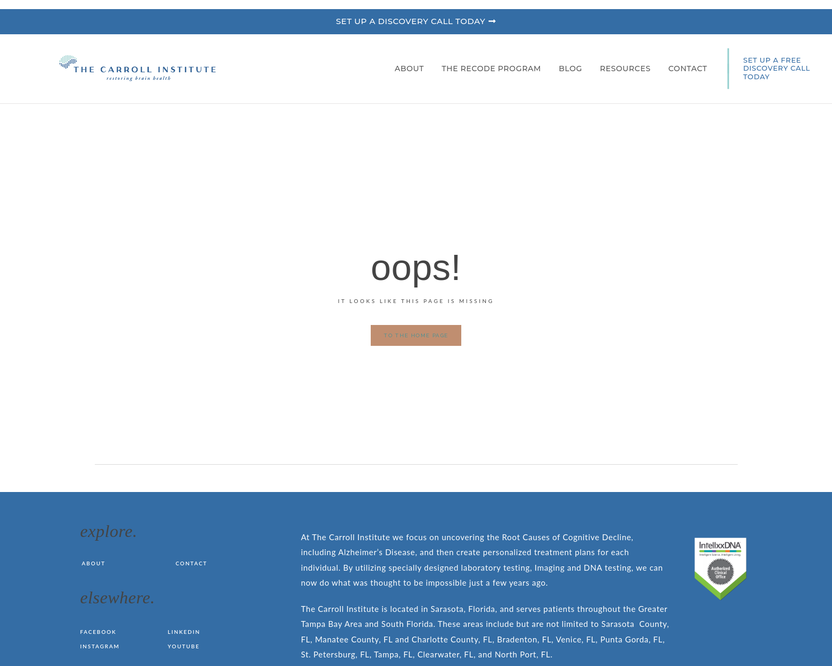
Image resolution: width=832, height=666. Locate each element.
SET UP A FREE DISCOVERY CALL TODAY (776, 68)
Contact (687, 68)
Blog (573, 68)
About (412, 68)
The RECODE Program (493, 68)
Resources (628, 68)
